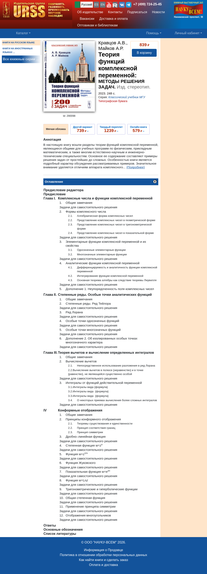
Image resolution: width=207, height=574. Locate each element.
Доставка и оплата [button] (113, 18)
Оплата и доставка (103, 565)
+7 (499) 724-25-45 (147, 4)
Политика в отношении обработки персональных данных (103, 555)
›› (82, 129)
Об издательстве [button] (90, 12)
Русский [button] (86, 4)
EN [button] (103, 4)
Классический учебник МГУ (126, 97)
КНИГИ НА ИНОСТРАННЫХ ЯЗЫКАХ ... (17, 50)
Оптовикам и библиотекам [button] (97, 25)
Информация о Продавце (103, 550)
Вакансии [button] (85, 18)
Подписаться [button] (137, 12)
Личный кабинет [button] (187, 33)
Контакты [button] (115, 12)
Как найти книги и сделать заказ (103, 560)
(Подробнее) (136, 167)
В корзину (144, 52)
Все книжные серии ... (21, 59)
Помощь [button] (152, 33)
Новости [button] (158, 12)
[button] (109, 5)
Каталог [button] (22, 33)
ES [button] (96, 4)
